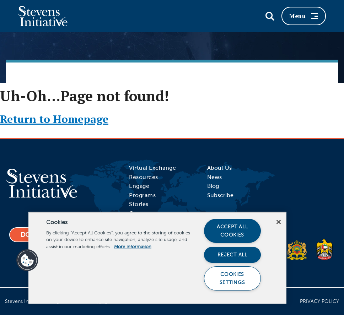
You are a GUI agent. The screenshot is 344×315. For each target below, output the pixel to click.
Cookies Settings (232, 278)
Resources (143, 177)
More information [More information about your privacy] (132, 246)
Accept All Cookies (232, 231)
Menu (303, 16)
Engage (139, 186)
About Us (219, 168)
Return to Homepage (54, 119)
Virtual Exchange (152, 168)
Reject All (232, 254)
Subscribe (220, 195)
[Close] (278, 222)
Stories (139, 204)
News (214, 177)
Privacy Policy (319, 301)
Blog (213, 186)
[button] (27, 260)
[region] (157, 258)
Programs (142, 195)
